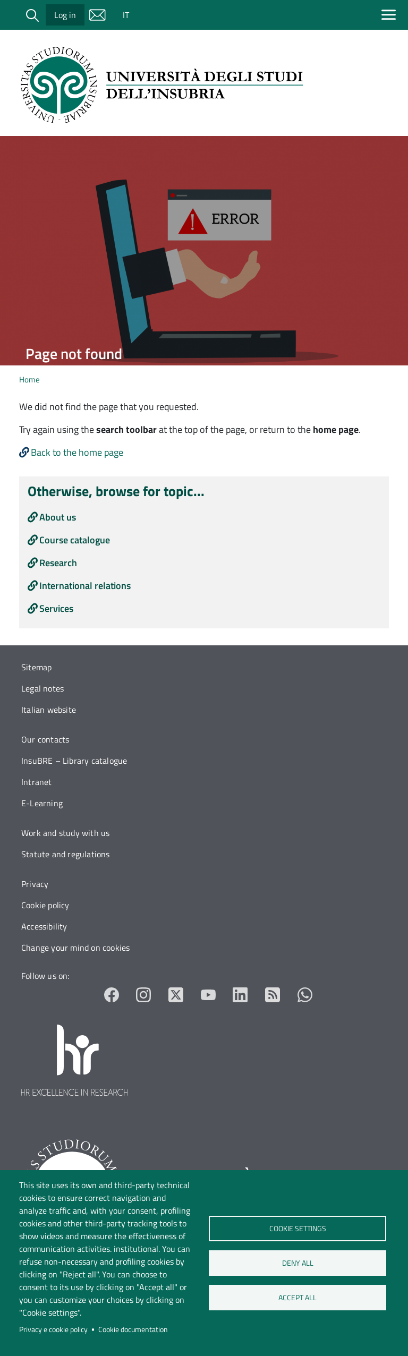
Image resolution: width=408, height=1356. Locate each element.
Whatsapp (304, 994)
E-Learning (42, 803)
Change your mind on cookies (75, 947)
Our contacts (45, 739)
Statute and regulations (65, 854)
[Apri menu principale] (391, 14)
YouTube (208, 994)
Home (29, 379)
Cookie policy (45, 905)
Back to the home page (77, 452)
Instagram (143, 994)
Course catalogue (74, 540)
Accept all (297, 1297)
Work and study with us (65, 832)
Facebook (112, 994)
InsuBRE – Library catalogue (74, 760)
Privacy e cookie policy (53, 1329)
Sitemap (36, 667)
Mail (97, 14)
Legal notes (42, 688)
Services (56, 608)
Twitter (176, 994)
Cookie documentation (133, 1329)
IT (126, 14)
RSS (273, 994)
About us (57, 517)
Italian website (48, 709)
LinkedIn (240, 994)
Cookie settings (297, 1228)
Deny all (297, 1263)
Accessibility (44, 926)
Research (58, 563)
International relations (85, 585)
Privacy (34, 883)
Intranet (36, 781)
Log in (65, 14)
